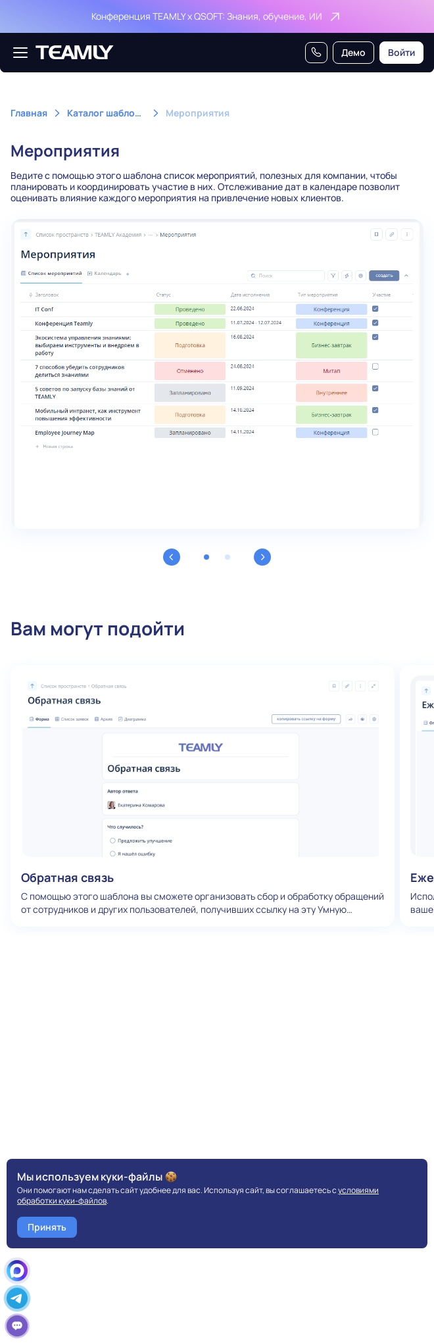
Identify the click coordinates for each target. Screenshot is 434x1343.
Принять (47, 1227)
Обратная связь (203, 796)
